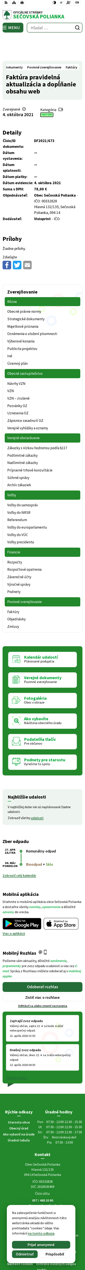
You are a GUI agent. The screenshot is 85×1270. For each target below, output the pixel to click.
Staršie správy (16, 1053)
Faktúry (47, 90)
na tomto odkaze (30, 1233)
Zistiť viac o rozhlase (42, 972)
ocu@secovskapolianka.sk (42, 1180)
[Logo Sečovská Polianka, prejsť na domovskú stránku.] (42, 15)
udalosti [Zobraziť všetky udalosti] (37, 793)
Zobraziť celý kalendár (19, 851)
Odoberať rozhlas (42, 962)
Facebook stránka (42, 1186)
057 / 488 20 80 (42, 1175)
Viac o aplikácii (14, 909)
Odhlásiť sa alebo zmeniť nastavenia (42, 981)
